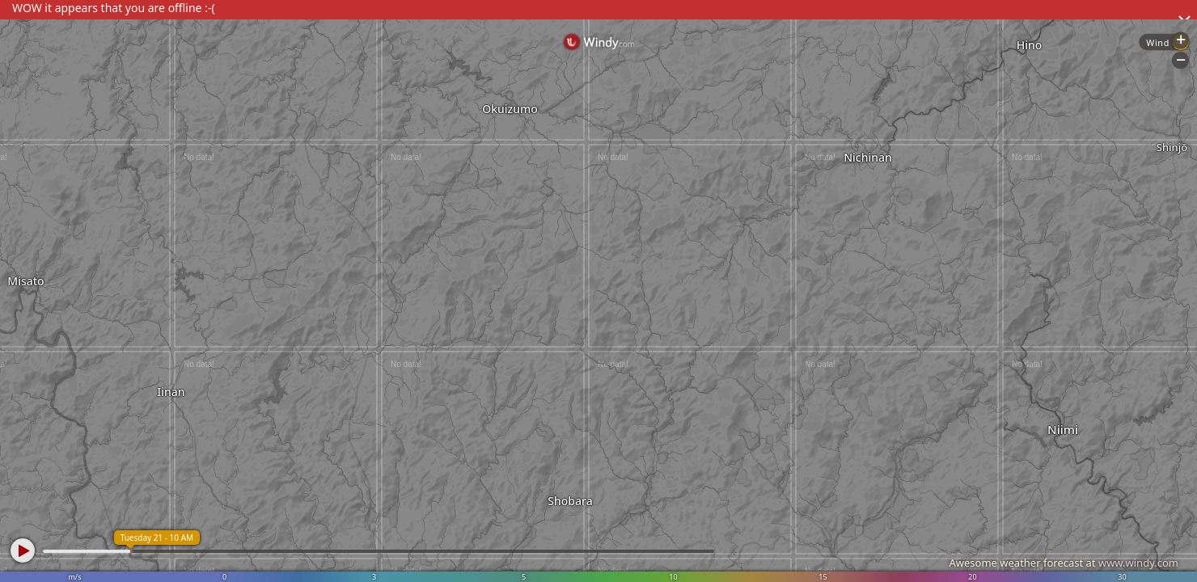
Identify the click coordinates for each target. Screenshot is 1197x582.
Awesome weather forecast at (1063, 562)
